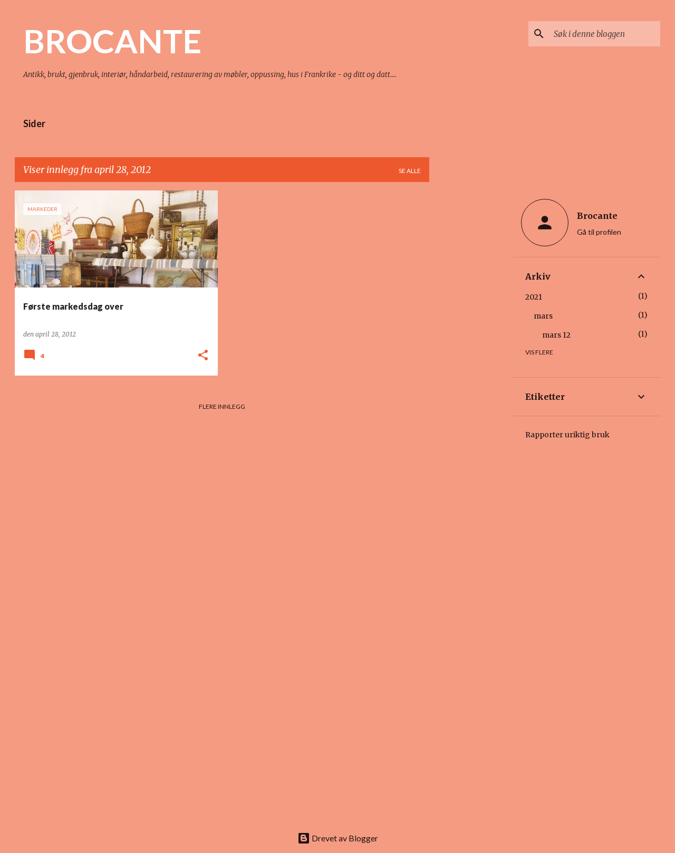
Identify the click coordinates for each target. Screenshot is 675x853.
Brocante (597, 215)
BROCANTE (112, 40)
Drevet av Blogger (337, 838)
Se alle (410, 171)
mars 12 (556, 335)
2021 (533, 297)
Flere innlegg (222, 406)
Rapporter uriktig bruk (567, 434)
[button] (203, 356)
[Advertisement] (471, 348)
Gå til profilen (599, 231)
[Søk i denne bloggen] (604, 33)
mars (543, 316)
